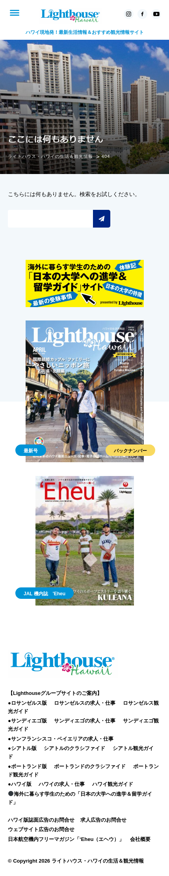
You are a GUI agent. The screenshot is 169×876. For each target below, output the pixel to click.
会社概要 (140, 839)
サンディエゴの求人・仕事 (84, 721)
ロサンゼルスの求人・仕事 (84, 703)
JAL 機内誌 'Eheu (44, 593)
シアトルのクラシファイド (74, 748)
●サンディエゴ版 (27, 721)
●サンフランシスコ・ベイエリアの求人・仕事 (60, 739)
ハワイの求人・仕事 (62, 784)
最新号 (31, 451)
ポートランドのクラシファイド (90, 766)
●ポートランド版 (27, 766)
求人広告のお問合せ (103, 820)
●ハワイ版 (20, 784)
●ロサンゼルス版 (27, 703)
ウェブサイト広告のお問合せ (41, 829)
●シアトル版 (22, 748)
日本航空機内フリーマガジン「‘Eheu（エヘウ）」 (66, 839)
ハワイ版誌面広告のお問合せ (41, 820)
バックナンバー (130, 451)
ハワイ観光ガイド (112, 784)
